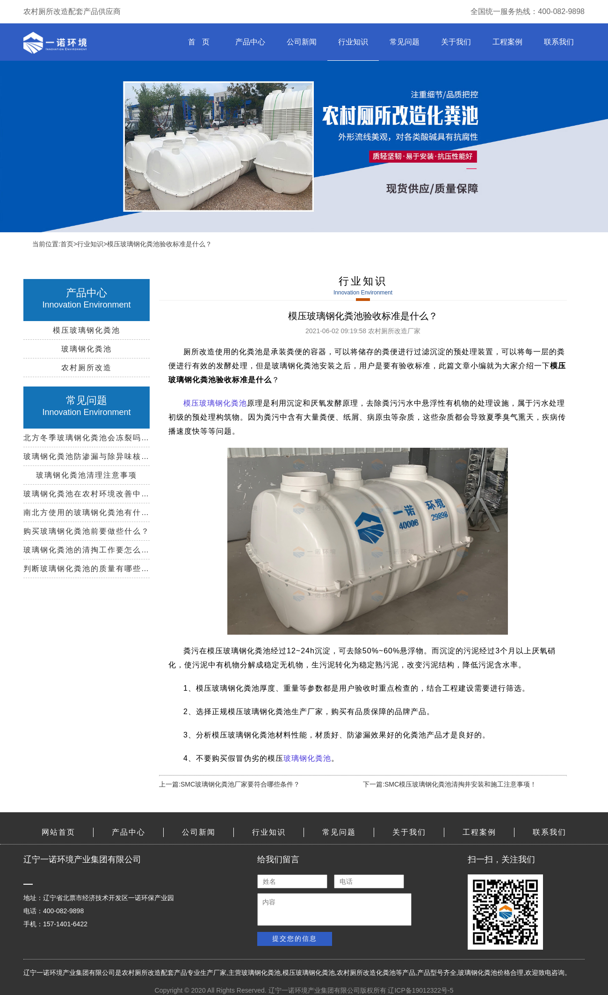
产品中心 (250, 42)
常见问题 (405, 42)
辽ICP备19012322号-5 (420, 990)
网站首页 (58, 832)
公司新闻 (302, 42)
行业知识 (353, 42)
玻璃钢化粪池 (307, 758)
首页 (66, 244)
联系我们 (559, 42)
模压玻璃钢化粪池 (215, 403)
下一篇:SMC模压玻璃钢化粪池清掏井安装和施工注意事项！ (449, 784)
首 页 (198, 42)
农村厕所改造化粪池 (366, 972)
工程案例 (507, 42)
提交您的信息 (294, 938)
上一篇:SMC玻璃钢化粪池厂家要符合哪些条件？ (229, 784)
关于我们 (456, 42)
